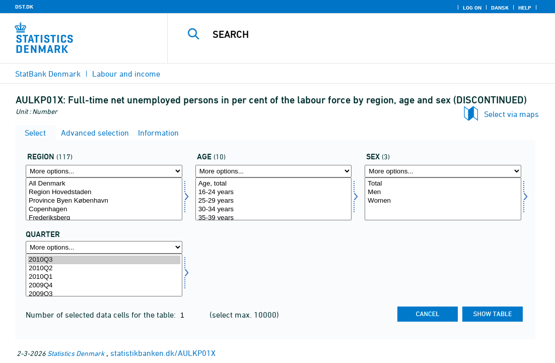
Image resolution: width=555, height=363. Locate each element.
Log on (472, 7)
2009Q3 (104, 294)
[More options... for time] (104, 247)
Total (443, 183)
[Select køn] (443, 198)
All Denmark (104, 183)
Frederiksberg (104, 218)
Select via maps (511, 113)
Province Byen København (104, 201)
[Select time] (104, 275)
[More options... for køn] (443, 171)
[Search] (361, 34)
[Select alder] (273, 198)
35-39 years (273, 218)
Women (443, 201)
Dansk (500, 7)
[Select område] (104, 198)
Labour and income (126, 73)
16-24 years (273, 192)
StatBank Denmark (48, 73)
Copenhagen (104, 209)
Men (443, 192)
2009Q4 (104, 285)
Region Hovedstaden (104, 192)
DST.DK (24, 6)
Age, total (273, 183)
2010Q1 (104, 277)
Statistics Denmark (75, 353)
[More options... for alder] (273, 171)
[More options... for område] (104, 171)
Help (524, 7)
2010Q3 (104, 260)
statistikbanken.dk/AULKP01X (163, 352)
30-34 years (273, 209)
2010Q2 (104, 268)
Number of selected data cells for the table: (102, 314)
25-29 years (273, 201)
